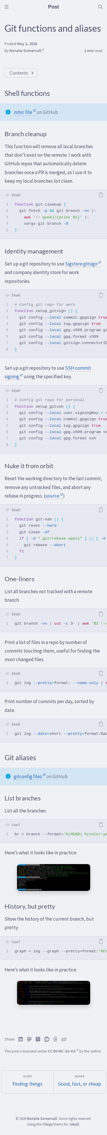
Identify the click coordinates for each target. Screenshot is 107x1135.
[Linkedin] (20, 1039)
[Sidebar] (6, 6)
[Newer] (79, 1082)
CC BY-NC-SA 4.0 (63, 1051)
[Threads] (55, 1039)
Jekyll (74, 1124)
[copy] (101, 195)
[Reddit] (47, 1039)
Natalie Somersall (26, 50)
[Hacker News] (38, 1039)
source (54, 496)
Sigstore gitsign (83, 264)
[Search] (100, 6)
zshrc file (25, 112)
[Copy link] (64, 1039)
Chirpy (47, 1124)
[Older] (27, 1082)
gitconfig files (30, 776)
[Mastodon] (29, 1039)
